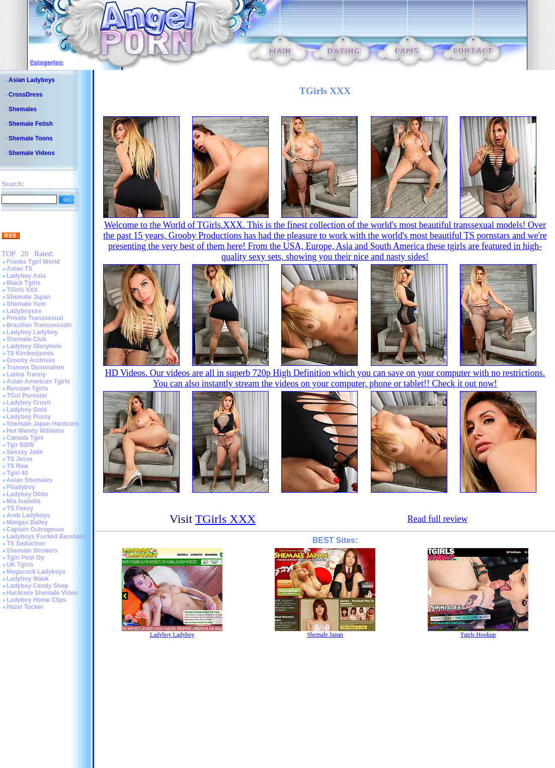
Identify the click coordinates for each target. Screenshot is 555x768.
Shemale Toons (31, 138)
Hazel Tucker (25, 606)
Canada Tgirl (25, 437)
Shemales (23, 109)
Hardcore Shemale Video (42, 592)
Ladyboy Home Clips (36, 599)
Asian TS (19, 268)
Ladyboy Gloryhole (34, 346)
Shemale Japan (28, 296)
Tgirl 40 (17, 473)
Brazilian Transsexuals (39, 325)
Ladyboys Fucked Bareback (47, 536)
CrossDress (25, 94)
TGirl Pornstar (27, 395)
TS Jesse (20, 459)
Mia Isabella (23, 501)
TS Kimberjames (30, 353)
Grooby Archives (31, 360)
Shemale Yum (26, 304)
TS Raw (17, 466)
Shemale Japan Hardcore (42, 423)
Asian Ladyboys (32, 80)
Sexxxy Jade (25, 451)
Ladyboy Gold (27, 409)
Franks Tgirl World (33, 261)
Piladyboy (21, 487)
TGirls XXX (22, 289)
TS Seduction (26, 543)
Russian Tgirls (27, 388)
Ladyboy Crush (28, 402)
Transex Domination (35, 367)
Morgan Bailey (27, 522)
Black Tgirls (24, 282)
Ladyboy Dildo (27, 494)
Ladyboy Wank (28, 578)
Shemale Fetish (31, 123)
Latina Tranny (26, 374)
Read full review (437, 519)
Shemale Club (26, 339)
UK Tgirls (20, 564)
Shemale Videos (32, 153)
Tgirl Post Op (25, 557)
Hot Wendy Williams (35, 430)
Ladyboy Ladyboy (32, 332)
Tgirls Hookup (478, 634)
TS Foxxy (20, 508)
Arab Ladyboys (28, 515)
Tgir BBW (20, 444)
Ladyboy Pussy (29, 416)
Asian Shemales (30, 480)
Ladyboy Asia (26, 275)
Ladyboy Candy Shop (37, 585)
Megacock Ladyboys (36, 571)
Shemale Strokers (32, 550)
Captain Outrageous (35, 529)
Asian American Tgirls (38, 381)
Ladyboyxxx (24, 311)
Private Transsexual (35, 318)
